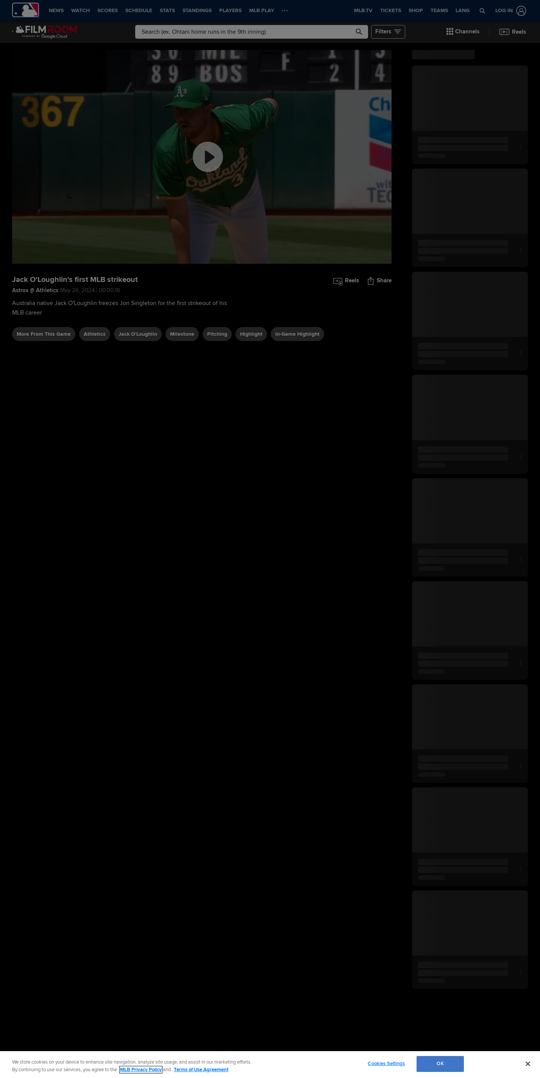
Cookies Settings (386, 1064)
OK (440, 1064)
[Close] (528, 1063)
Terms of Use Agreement (201, 1070)
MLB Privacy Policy (141, 1070)
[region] (270, 1064)
